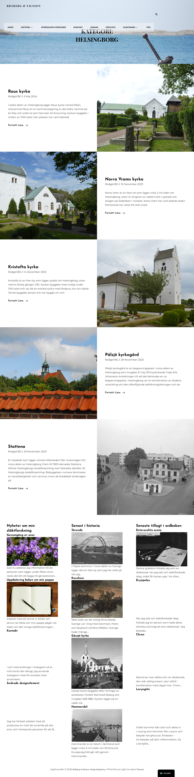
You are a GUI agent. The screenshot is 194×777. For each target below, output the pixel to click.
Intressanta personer (94, 6)
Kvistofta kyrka (26, 266)
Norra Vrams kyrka (127, 179)
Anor (56, 6)
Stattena (18, 446)
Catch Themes (139, 769)
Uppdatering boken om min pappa (30, 579)
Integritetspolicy (98, 769)
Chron (140, 634)
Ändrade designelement (23, 683)
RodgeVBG (15, 96)
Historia (71, 6)
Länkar (132, 6)
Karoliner (77, 578)
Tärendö (76, 530)
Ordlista (147, 6)
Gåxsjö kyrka (80, 635)
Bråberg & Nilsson (25, 6)
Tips (180, 6)
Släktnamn (165, 6)
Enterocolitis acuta (148, 530)
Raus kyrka (21, 91)
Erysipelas (143, 580)
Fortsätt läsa (18, 125)
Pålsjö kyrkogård (125, 354)
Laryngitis (143, 689)
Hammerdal (79, 706)
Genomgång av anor (21, 535)
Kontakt (117, 6)
